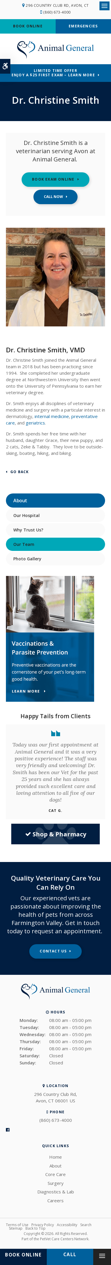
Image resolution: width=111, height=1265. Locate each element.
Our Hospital (26, 515)
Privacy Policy (42, 1224)
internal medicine (52, 416)
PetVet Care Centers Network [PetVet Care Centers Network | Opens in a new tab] (64, 1238)
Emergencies (83, 26)
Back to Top (35, 1228)
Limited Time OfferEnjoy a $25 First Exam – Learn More (53, 72)
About (55, 1166)
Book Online (28, 26)
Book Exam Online (53, 179)
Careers (55, 1200)
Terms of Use (17, 1224)
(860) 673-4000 (56, 12)
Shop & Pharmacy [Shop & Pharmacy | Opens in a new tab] (55, 834)
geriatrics (35, 423)
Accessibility (67, 1224)
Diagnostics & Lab (55, 1192)
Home (55, 1157)
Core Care (55, 1174)
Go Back (19, 472)
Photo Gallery (27, 559)
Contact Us (53, 951)
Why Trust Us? (28, 530)
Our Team (23, 544)
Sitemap (15, 1228)
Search (85, 1224)
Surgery (56, 1183)
